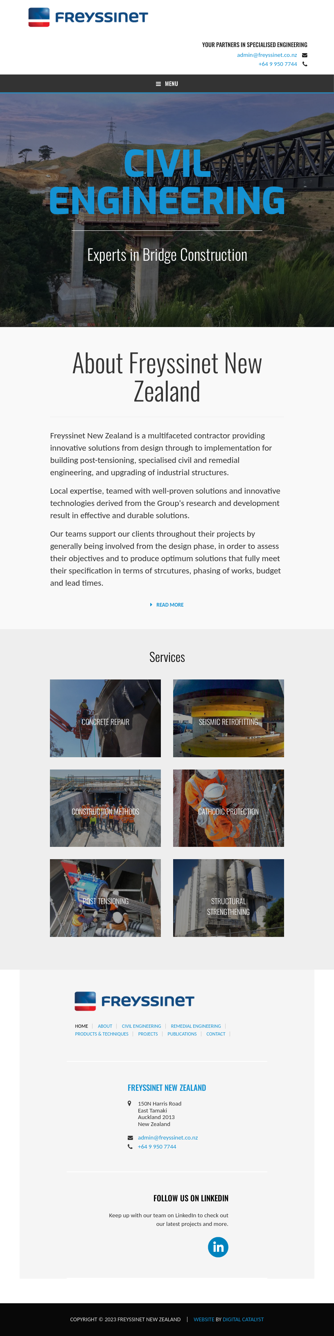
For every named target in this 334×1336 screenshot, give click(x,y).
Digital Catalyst (243, 1319)
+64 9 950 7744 (278, 64)
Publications (182, 1033)
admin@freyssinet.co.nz (267, 55)
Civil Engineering (167, 183)
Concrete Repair (105, 721)
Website (204, 1319)
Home (81, 1026)
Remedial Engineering (196, 1026)
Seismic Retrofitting (228, 721)
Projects (148, 1033)
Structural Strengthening (228, 906)
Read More (169, 605)
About (105, 1026)
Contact (216, 1033)
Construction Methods (105, 811)
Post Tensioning (106, 901)
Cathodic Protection (228, 811)
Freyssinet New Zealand (167, 1087)
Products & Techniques (102, 1033)
